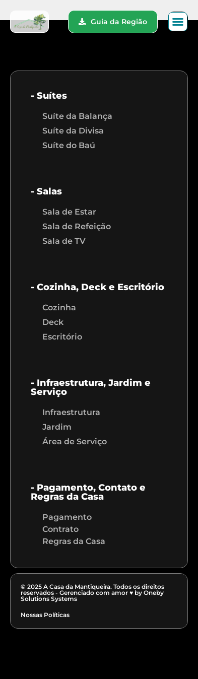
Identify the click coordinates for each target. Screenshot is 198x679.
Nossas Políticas (45, 615)
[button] (177, 21)
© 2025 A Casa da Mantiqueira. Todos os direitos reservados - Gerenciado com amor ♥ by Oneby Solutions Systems (92, 592)
